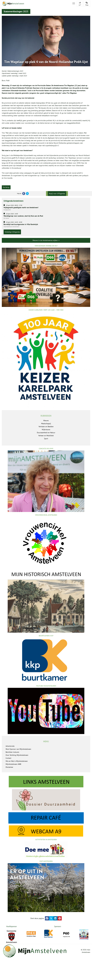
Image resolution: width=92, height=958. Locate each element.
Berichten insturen (12, 752)
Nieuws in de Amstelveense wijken (46, 240)
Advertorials (10, 746)
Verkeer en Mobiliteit (46, 435)
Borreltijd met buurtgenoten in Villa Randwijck (21, 224)
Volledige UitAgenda (12, 232)
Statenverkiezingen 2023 (15, 71)
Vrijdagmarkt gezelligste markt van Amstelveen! (21, 207)
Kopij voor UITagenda (57, 193)
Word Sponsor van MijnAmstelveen (18, 749)
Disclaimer (9, 767)
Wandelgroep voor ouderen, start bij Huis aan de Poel (23, 216)
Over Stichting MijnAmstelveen (17, 755)
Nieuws (46, 420)
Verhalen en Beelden (46, 426)
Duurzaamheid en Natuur (46, 432)
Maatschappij (46, 423)
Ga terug (6, 187)
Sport (46, 438)
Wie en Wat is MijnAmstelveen (17, 761)
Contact (8, 758)
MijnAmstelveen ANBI (13, 764)
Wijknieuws (46, 429)
